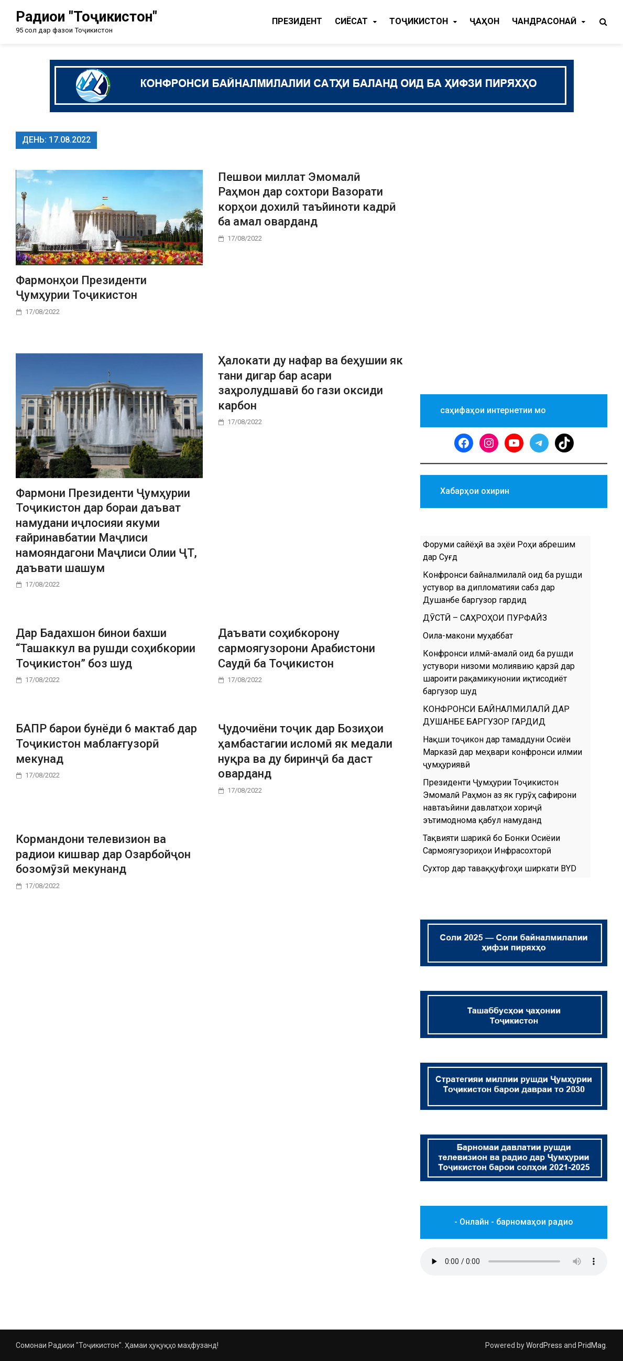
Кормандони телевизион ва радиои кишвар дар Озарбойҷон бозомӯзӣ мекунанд (103, 854)
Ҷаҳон (484, 21)
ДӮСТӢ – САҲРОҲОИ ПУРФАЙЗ (485, 618)
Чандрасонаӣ (544, 21)
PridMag (592, 1345)
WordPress (544, 1345)
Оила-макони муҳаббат (468, 636)
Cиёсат (351, 21)
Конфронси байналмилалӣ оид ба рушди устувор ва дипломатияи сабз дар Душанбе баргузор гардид (502, 587)
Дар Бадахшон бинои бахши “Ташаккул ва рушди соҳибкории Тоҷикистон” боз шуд (105, 648)
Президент (297, 21)
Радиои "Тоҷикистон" (86, 16)
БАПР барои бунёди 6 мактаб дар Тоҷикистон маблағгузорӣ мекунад (106, 743)
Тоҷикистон (418, 21)
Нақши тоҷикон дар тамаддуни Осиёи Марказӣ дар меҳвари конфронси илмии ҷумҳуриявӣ (502, 752)
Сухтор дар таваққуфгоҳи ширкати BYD (499, 868)
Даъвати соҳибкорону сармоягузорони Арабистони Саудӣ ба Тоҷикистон (296, 648)
